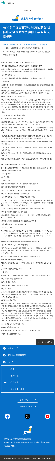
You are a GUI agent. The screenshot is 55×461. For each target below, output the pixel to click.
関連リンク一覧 (26, 406)
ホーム (11, 362)
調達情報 (43, 44)
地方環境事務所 (9, 44)
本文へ (26, 10)
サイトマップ (25, 399)
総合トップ (13, 348)
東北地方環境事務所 (28, 44)
